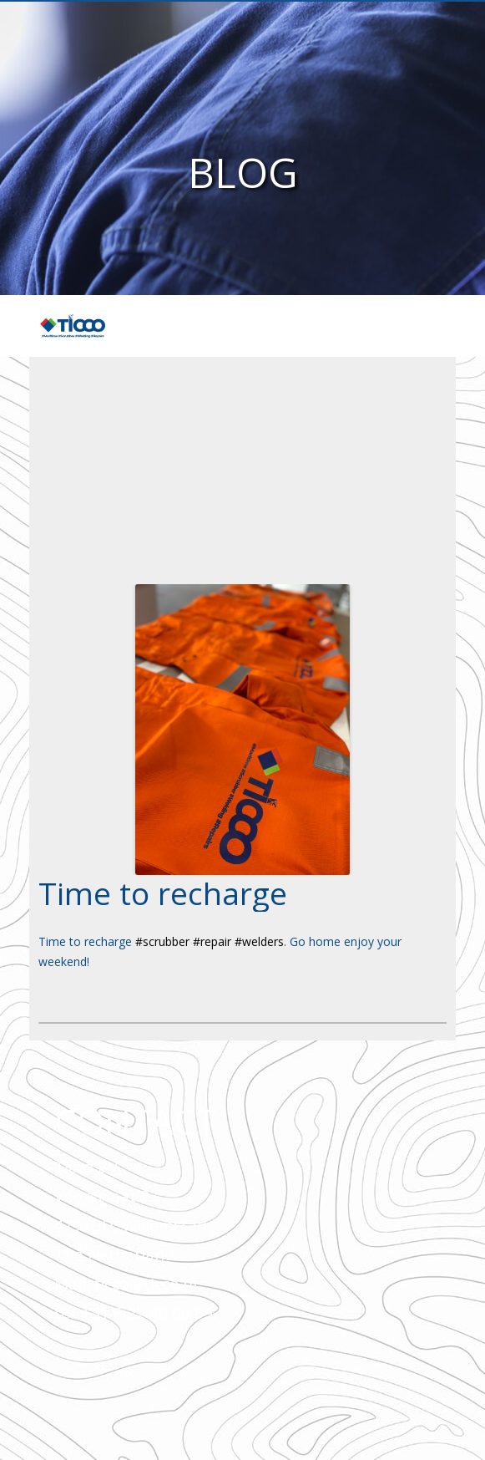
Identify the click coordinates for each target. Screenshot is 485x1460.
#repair (212, 941)
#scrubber (162, 941)
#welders (259, 941)
